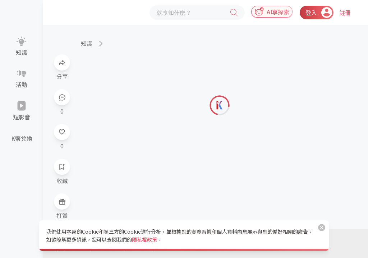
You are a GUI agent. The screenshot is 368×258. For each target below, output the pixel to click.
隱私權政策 (144, 239)
